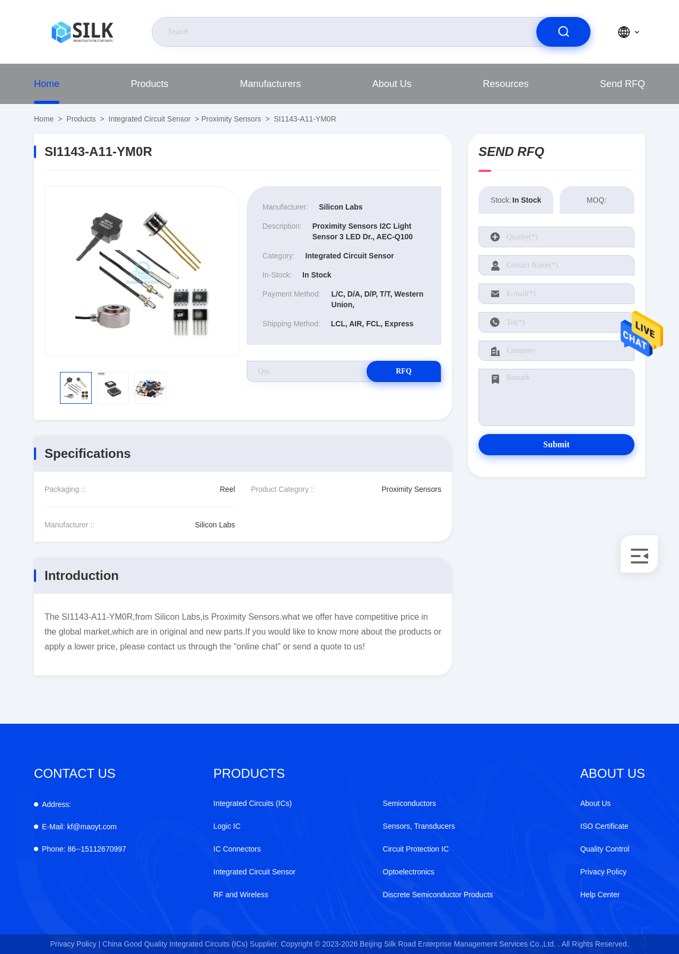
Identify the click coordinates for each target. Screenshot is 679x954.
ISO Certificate (604, 826)
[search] (563, 32)
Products (150, 84)
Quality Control (605, 849)
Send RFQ (622, 84)
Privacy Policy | (75, 944)
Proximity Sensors (231, 119)
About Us (392, 84)
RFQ (404, 371)
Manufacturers (270, 84)
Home (46, 84)
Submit (556, 444)
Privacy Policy (603, 872)
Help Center (600, 894)
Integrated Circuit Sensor (150, 119)
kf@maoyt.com (79, 826)
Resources (505, 84)
